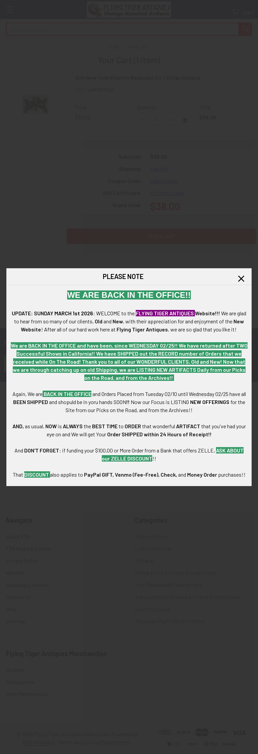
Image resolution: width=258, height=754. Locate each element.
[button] (241, 278)
